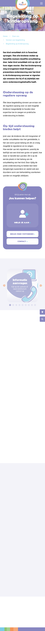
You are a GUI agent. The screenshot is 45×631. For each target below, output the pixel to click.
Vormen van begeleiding (15, 40)
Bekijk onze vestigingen (21, 235)
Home (5, 36)
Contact (22, 243)
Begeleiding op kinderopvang (17, 44)
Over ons (15, 36)
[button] (4, 289)
